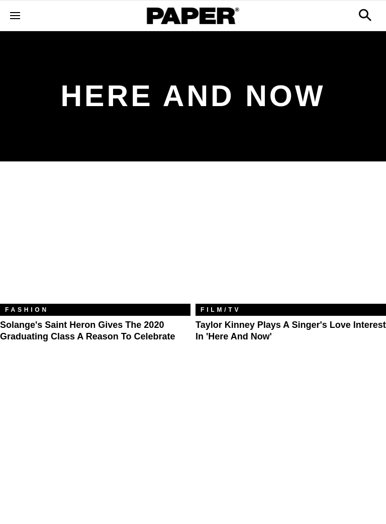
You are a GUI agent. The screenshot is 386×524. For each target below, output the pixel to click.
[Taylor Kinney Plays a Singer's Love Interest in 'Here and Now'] (291, 240)
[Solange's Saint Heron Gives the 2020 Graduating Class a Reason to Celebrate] (95, 240)
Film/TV (221, 309)
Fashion (27, 309)
